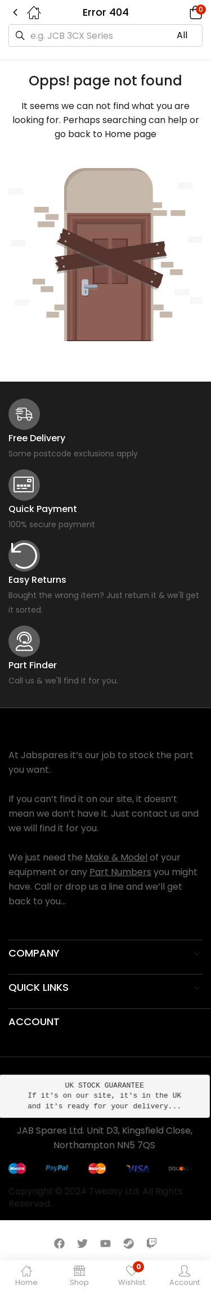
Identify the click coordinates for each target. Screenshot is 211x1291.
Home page (130, 134)
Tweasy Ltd (113, 1191)
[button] (180, 12)
